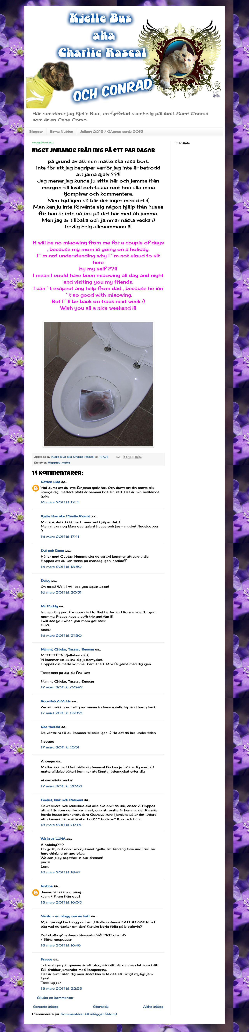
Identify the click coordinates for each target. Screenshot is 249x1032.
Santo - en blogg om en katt (65, 916)
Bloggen (36, 132)
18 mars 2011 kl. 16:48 (61, 945)
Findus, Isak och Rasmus (62, 800)
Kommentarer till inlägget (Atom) (89, 1014)
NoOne (47, 886)
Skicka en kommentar (55, 998)
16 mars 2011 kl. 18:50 (61, 567)
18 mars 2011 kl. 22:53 (61, 988)
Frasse (46, 959)
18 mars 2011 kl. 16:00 (61, 902)
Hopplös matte (59, 462)
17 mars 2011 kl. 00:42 (62, 687)
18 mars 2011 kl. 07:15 (61, 825)
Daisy (45, 580)
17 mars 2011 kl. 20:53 (61, 786)
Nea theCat (50, 727)
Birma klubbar (61, 132)
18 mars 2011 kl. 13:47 (60, 872)
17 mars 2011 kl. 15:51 (60, 747)
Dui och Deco (52, 551)
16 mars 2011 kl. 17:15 (60, 502)
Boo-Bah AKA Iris (56, 701)
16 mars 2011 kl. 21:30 (61, 635)
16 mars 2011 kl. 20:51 (61, 592)
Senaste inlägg (45, 1006)
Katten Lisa (50, 482)
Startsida (101, 1006)
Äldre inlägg (153, 1006)
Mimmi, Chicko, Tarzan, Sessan (67, 649)
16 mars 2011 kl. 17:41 (60, 537)
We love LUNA (53, 839)
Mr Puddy (49, 606)
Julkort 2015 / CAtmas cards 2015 (111, 132)
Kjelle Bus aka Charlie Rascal (65, 516)
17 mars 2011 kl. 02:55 (61, 713)
